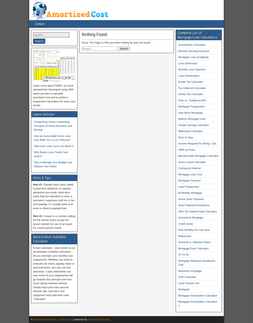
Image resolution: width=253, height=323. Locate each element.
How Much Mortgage (190, 112)
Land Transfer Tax (188, 283)
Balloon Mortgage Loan (192, 118)
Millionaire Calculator (190, 131)
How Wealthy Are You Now (194, 229)
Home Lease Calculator (192, 162)
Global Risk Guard (99, 319)
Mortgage (184, 289)
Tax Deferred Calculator (192, 88)
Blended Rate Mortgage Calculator (198, 155)
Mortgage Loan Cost (190, 174)
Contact (40, 24)
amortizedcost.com (44, 319)
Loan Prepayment (188, 186)
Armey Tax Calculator (190, 94)
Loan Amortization (188, 75)
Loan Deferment (187, 63)
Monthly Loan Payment (191, 69)
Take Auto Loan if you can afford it (54, 146)
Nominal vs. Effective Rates (194, 242)
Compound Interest (189, 168)
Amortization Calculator (192, 44)
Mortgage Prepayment (191, 106)
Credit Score (185, 223)
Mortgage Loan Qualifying (193, 57)
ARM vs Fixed (186, 149)
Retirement (184, 236)
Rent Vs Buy (185, 137)
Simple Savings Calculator (193, 125)
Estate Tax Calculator (190, 81)
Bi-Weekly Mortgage (190, 192)
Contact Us (64, 319)
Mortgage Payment (189, 180)
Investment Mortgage (190, 217)
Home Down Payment (191, 199)
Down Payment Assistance (194, 205)
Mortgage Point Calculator (193, 248)
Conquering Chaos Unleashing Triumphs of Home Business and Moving (53, 125)
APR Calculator (187, 277)
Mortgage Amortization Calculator (197, 295)
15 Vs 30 (183, 254)
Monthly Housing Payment (193, 51)
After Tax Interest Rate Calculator (197, 211)
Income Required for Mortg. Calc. (197, 143)
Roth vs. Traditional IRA (192, 100)
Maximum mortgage (190, 270)
